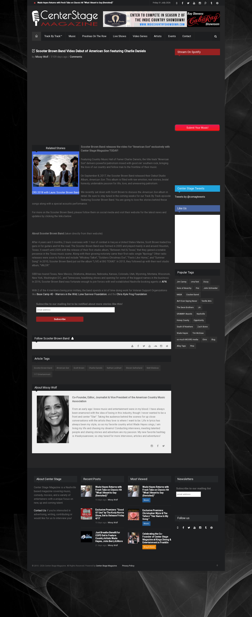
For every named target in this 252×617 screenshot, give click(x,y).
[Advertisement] (199, 158)
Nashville (201, 314)
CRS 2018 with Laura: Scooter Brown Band (55, 192)
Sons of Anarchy (184, 288)
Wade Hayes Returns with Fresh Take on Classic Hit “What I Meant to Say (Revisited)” (75, 3)
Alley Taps (181, 346)
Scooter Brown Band (43, 368)
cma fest (195, 282)
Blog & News (149, 547)
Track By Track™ (53, 36)
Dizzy (205, 282)
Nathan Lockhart (114, 368)
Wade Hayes (182, 333)
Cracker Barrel (192, 294)
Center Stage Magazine (106, 566)
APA (164, 281)
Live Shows (119, 36)
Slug (213, 339)
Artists (158, 36)
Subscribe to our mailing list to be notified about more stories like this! (79, 304)
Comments (76, 56)
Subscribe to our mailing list (193, 488)
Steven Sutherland (134, 368)
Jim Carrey (181, 282)
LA (199, 307)
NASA (179, 294)
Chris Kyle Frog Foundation (132, 294)
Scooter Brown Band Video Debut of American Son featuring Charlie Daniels (91, 51)
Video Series (140, 36)
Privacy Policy (128, 566)
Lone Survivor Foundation (92, 294)
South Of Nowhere (185, 327)
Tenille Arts (207, 301)
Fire (197, 288)
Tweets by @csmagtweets (190, 196)
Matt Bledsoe (153, 368)
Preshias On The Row (94, 36)
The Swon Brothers (185, 307)
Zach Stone (202, 327)
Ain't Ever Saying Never (187, 301)
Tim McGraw (198, 333)
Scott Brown (79, 368)
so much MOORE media (187, 339)
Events (172, 36)
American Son (63, 368)
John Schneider (211, 288)
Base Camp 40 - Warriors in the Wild (57, 294)
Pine (192, 346)
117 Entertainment (42, 374)
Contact (186, 36)
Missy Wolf (41, 56)
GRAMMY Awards (184, 314)
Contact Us (40, 510)
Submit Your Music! (197, 127)
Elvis (205, 339)
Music (72, 36)
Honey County (183, 320)
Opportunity (199, 320)
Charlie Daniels (95, 368)
